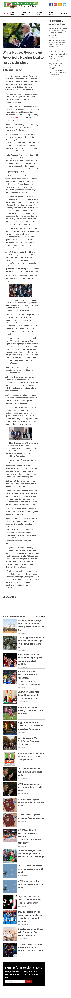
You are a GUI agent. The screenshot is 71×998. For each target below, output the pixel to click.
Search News (51, 13)
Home (6, 13)
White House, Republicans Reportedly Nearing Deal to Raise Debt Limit (23, 57)
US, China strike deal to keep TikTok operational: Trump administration (29, 899)
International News (26, 13)
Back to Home (7, 20)
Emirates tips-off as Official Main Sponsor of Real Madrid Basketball (31, 932)
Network (64, 13)
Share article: (10, 597)
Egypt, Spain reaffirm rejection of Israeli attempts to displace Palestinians (31, 725)
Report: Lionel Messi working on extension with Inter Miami (30, 710)
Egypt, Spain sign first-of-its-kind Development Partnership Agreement (30, 695)
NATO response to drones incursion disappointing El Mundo (30, 869)
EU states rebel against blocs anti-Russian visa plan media (31, 802)
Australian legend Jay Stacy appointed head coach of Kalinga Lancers (31, 756)
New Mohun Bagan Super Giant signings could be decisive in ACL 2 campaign (31, 853)
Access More (40, 616)
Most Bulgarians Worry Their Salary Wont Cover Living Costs (29, 741)
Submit (28, 981)
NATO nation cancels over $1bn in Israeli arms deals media (30, 787)
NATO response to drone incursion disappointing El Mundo (30, 884)
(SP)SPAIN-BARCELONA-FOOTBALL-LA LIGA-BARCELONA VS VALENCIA (31, 947)
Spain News (12, 13)
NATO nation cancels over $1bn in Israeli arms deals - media (30, 772)
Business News (40, 13)
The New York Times (15, 118)
